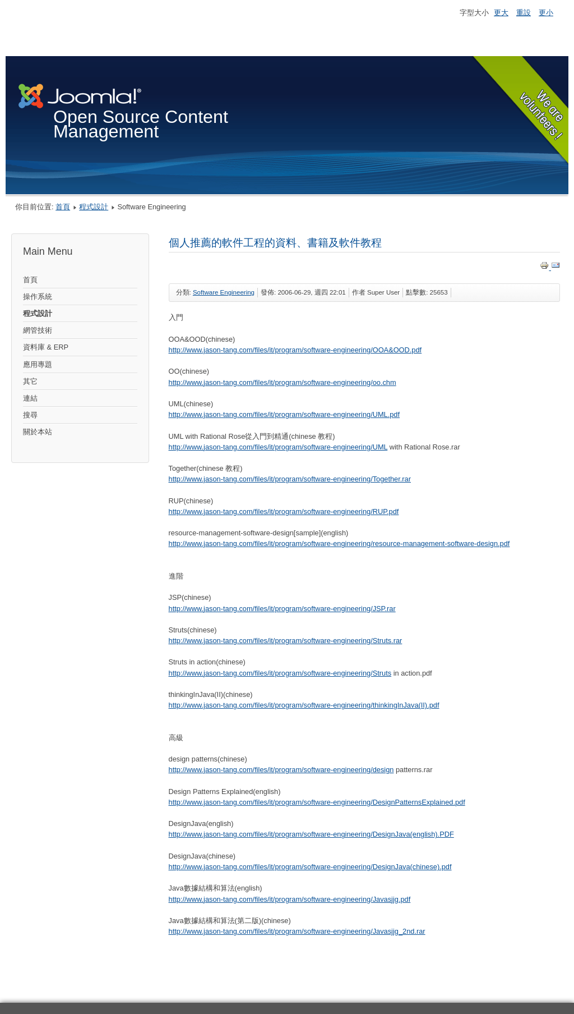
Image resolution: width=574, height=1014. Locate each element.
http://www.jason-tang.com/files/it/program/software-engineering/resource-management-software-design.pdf (339, 543)
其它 (30, 381)
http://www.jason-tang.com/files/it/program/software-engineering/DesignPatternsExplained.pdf (317, 802)
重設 (523, 12)
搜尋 (30, 415)
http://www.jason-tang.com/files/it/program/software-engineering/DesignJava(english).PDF (311, 834)
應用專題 (37, 364)
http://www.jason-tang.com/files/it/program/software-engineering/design (281, 769)
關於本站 (37, 432)
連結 (30, 398)
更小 (546, 12)
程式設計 (93, 207)
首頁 (62, 207)
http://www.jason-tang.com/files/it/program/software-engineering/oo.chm (282, 382)
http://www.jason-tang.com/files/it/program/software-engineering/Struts (280, 673)
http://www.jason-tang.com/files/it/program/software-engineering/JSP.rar (282, 608)
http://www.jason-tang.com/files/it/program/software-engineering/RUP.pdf (284, 511)
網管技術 (37, 330)
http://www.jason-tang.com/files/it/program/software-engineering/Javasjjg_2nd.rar (297, 931)
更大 (501, 12)
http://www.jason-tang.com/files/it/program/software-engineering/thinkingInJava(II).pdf (304, 705)
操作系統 (37, 296)
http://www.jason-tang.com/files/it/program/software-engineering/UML (278, 447)
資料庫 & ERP (45, 347)
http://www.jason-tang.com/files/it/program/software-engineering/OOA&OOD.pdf (295, 350)
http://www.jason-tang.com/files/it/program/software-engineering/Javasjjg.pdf (290, 899)
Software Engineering (223, 292)
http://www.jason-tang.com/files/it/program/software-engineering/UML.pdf (284, 414)
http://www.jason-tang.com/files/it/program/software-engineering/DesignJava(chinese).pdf (310, 866)
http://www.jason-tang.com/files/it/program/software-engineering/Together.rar (290, 479)
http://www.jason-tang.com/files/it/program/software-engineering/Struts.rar (285, 640)
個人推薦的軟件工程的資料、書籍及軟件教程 (275, 243)
